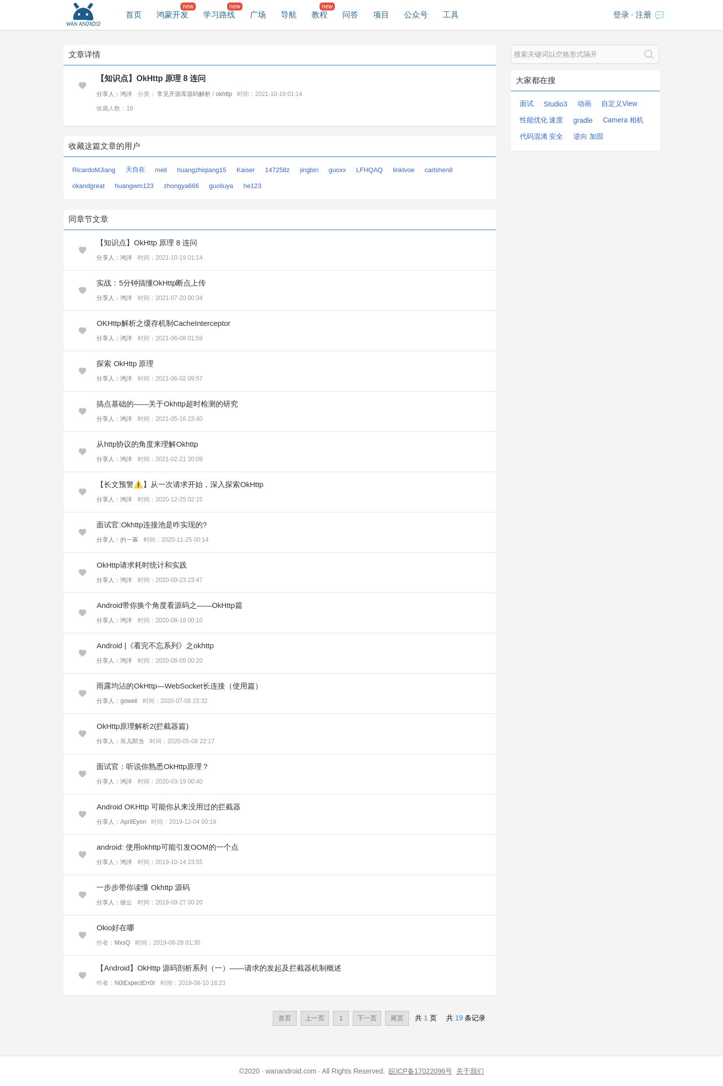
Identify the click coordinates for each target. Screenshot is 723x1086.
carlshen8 (439, 170)
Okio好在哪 (115, 927)
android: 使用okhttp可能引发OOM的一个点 (167, 847)
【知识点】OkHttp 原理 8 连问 (151, 78)
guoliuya (221, 186)
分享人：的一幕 (117, 539)
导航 (289, 14)
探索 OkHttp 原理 (125, 363)
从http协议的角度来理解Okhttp (147, 444)
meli (161, 170)
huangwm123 (134, 186)
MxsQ (122, 942)
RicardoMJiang (94, 170)
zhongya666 (181, 186)
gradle (583, 120)
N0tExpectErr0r (134, 983)
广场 (258, 14)
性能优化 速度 (541, 120)
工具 (451, 14)
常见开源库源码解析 (184, 94)
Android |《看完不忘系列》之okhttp (155, 645)
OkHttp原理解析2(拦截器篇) (142, 726)
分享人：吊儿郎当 (120, 741)
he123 (252, 186)
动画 (584, 103)
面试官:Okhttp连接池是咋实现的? (151, 524)
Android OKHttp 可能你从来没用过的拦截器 (168, 806)
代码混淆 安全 (541, 136)
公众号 (416, 14)
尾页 (397, 1018)
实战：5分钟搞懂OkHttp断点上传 (151, 283)
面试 (527, 103)
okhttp (224, 94)
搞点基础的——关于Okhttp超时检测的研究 (167, 403)
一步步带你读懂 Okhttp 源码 (143, 887)
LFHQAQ (369, 170)
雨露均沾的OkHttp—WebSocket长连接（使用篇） (179, 686)
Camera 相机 (623, 120)
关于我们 (470, 1071)
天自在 (135, 169)
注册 (643, 14)
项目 (381, 14)
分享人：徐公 (114, 902)
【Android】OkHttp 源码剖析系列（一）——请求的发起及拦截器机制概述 (218, 968)
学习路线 (219, 14)
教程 (319, 14)
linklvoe (403, 170)
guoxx (337, 170)
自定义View (619, 103)
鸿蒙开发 (172, 14)
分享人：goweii (116, 700)
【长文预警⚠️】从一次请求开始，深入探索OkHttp (179, 484)
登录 (621, 14)
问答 (350, 14)
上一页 (314, 1018)
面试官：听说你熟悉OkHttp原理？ (152, 766)
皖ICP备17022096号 (420, 1071)
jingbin (309, 170)
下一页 (367, 1018)
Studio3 (555, 104)
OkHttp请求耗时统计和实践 (141, 565)
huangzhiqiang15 (201, 170)
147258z (277, 170)
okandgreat (89, 186)
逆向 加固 (588, 136)
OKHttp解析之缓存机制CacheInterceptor (163, 323)
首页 (134, 14)
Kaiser (246, 170)
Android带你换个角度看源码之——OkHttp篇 (169, 605)
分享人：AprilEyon (121, 821)
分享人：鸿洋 (114, 94)
